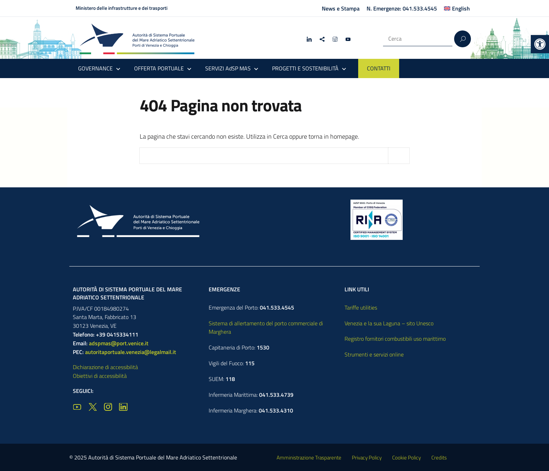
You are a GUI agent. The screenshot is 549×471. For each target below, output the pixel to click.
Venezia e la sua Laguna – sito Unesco (389, 323)
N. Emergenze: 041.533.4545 (402, 8)
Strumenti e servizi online (374, 354)
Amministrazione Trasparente (309, 457)
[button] (540, 44)
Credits (439, 457)
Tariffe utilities (361, 307)
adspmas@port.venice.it (118, 343)
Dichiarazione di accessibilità (105, 367)
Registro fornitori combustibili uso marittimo (395, 338)
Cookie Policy (406, 457)
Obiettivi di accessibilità (100, 376)
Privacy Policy (367, 457)
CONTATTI (378, 68)
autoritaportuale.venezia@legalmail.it (130, 352)
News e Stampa (341, 8)
